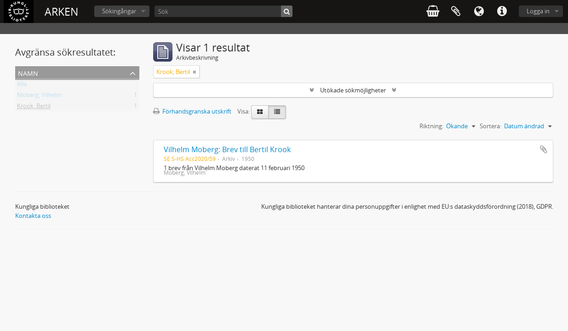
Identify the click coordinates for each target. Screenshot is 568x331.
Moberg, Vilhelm (39, 96)
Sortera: (490, 126)
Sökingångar (119, 11)
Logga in (538, 11)
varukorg (432, 11)
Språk (478, 11)
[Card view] (260, 112)
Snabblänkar (501, 11)
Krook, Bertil (34, 107)
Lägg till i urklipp (543, 149)
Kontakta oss (33, 215)
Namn (28, 72)
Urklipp (455, 11)
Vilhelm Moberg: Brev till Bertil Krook (227, 149)
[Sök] (224, 11)
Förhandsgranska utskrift (192, 111)
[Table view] (277, 112)
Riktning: (431, 126)
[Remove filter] (194, 71)
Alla (22, 85)
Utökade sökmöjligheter (353, 90)
